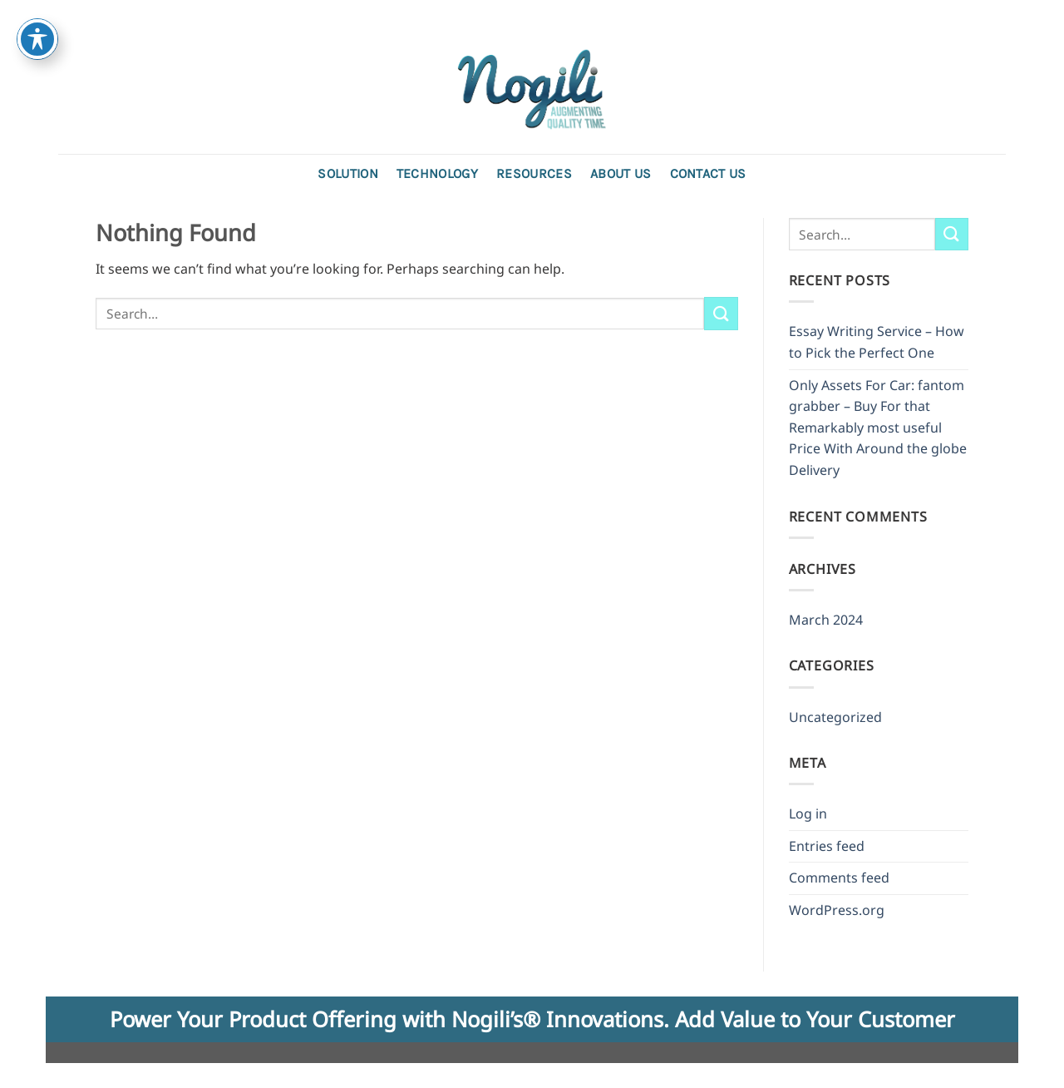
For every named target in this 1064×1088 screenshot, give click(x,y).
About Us (621, 173)
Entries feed (826, 846)
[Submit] (720, 313)
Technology (437, 173)
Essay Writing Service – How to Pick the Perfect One (876, 342)
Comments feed (839, 877)
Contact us (708, 173)
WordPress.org (836, 910)
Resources (534, 173)
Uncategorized (835, 717)
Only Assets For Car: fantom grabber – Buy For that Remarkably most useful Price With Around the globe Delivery (878, 427)
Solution (348, 173)
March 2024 (826, 620)
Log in (808, 813)
